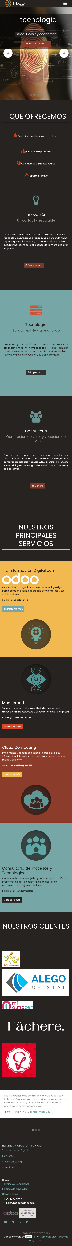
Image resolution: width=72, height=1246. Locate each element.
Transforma (25, 265)
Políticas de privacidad (15, 1189)
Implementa (36, 374)
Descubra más (12, 900)
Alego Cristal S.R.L (41, 1111)
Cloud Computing (12, 1161)
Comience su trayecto (36, 44)
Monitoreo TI (9, 1156)
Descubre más (12, 774)
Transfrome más (13, 609)
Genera (43, 486)
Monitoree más (12, 726)
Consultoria (8, 1167)
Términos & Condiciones (15, 1184)
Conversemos (10, 1194)
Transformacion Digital (15, 1150)
